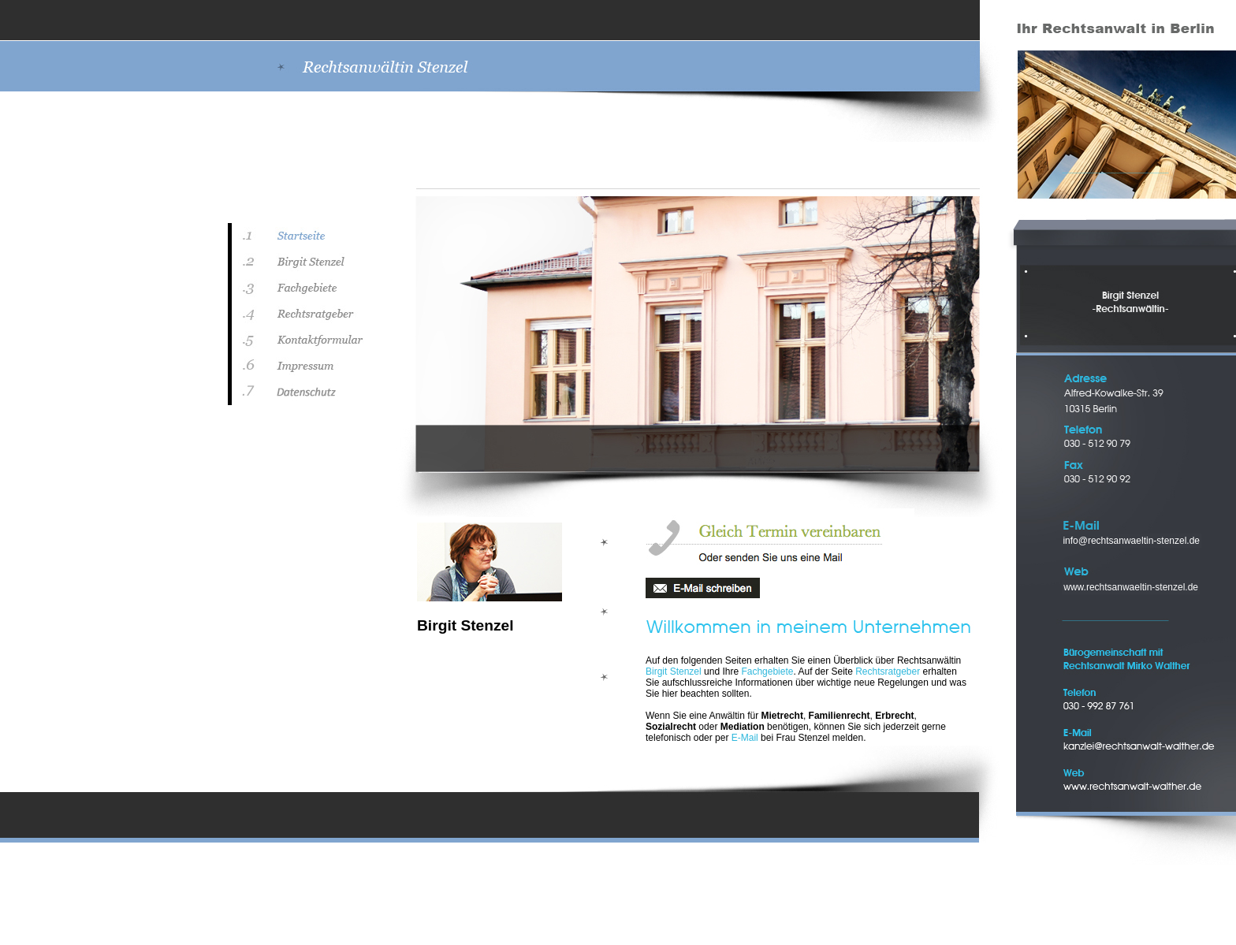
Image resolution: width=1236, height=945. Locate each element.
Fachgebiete (767, 671)
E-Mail (745, 737)
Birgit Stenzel (674, 671)
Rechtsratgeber (887, 671)
